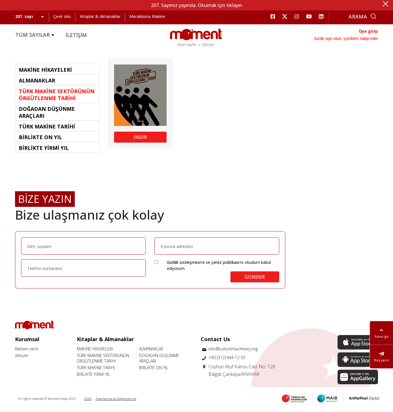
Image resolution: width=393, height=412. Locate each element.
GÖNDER (255, 277)
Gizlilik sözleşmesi (184, 262)
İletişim (21, 355)
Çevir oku (62, 16)
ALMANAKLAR (151, 349)
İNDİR (140, 137)
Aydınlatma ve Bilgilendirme (116, 398)
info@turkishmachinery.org (233, 349)
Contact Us (215, 339)
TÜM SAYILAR (35, 35)
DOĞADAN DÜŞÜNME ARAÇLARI (159, 358)
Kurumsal (27, 339)
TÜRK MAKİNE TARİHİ (96, 367)
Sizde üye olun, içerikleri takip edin (346, 38)
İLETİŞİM (76, 35)
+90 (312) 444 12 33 (226, 357)
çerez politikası (225, 262)
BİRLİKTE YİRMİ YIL (93, 374)
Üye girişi (368, 31)
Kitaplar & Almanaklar (100, 16)
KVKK (88, 398)
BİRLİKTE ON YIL (153, 367)
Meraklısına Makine (147, 16)
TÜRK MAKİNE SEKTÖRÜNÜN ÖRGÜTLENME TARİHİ (103, 358)
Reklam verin (26, 349)
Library (208, 44)
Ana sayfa (187, 44)
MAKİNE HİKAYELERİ (95, 349)
